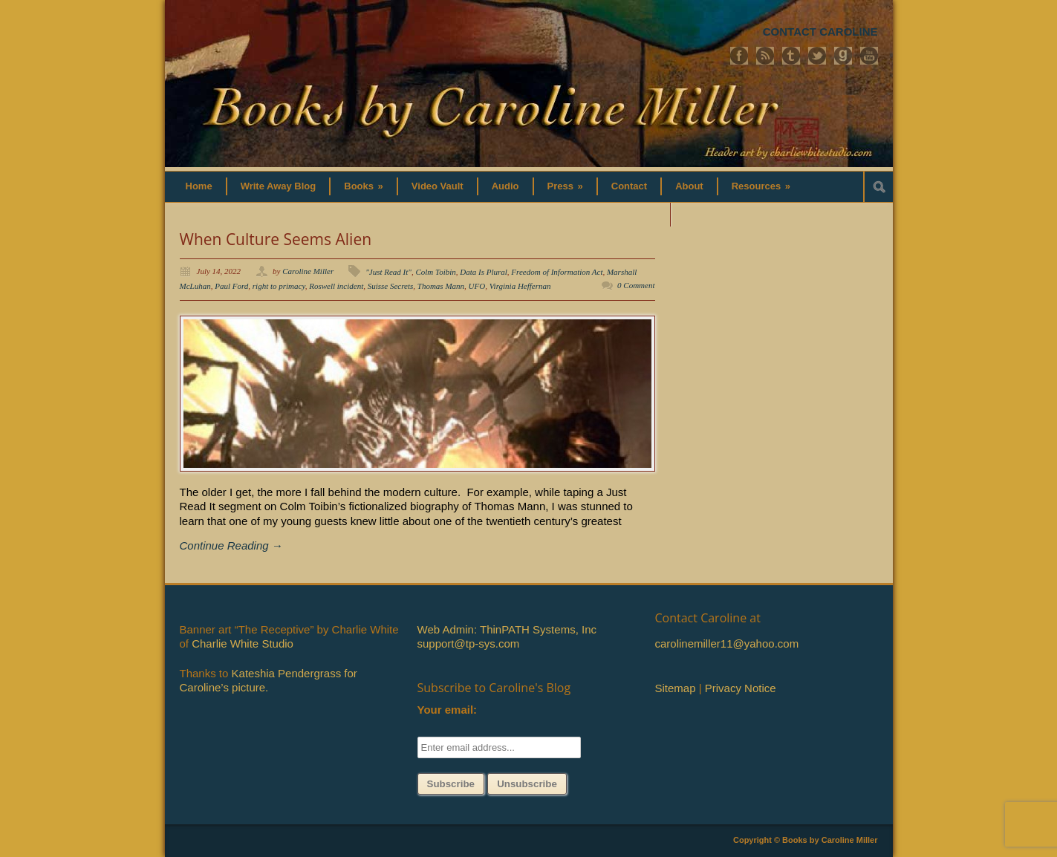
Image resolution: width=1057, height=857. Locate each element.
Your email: (447, 709)
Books (363, 186)
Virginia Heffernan (520, 285)
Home (199, 186)
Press (565, 186)
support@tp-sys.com (468, 643)
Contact (629, 186)
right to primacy (279, 285)
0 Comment (635, 285)
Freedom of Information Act (556, 271)
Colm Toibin (435, 271)
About (689, 186)
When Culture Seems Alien (276, 239)
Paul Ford (231, 285)
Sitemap (675, 688)
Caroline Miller (308, 271)
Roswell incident (336, 285)
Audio (505, 186)
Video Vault (438, 186)
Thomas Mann (440, 285)
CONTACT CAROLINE (820, 31)
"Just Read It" (388, 271)
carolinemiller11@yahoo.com (727, 643)
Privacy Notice (740, 688)
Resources (761, 186)
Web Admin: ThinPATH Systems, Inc (506, 629)
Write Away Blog (278, 186)
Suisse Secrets (391, 285)
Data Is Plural (483, 271)
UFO (477, 285)
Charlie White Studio (242, 643)
